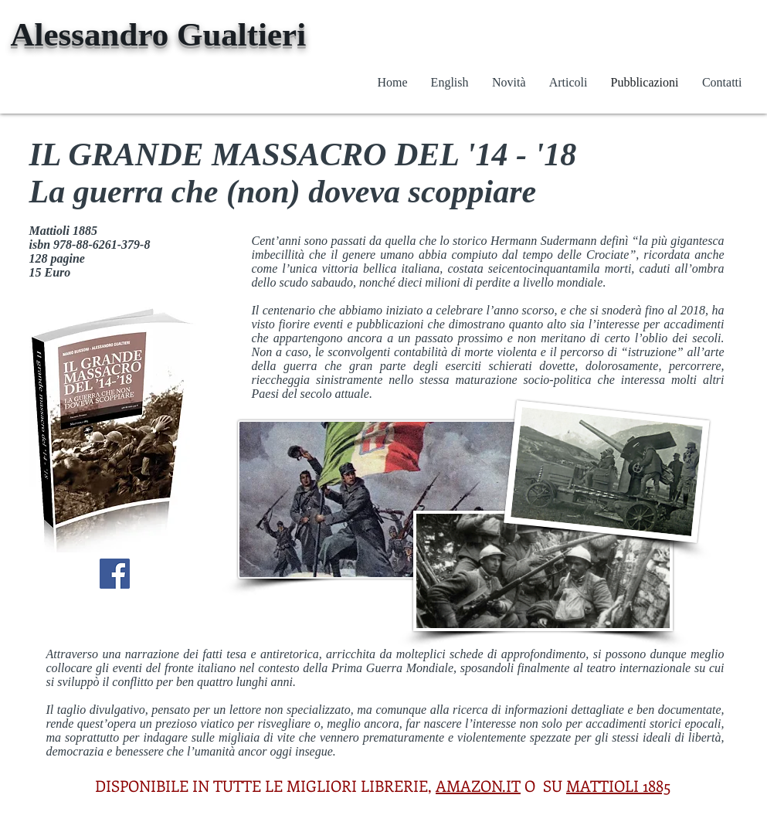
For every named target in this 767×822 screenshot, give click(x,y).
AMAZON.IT (478, 785)
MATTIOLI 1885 (618, 785)
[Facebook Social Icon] (115, 574)
